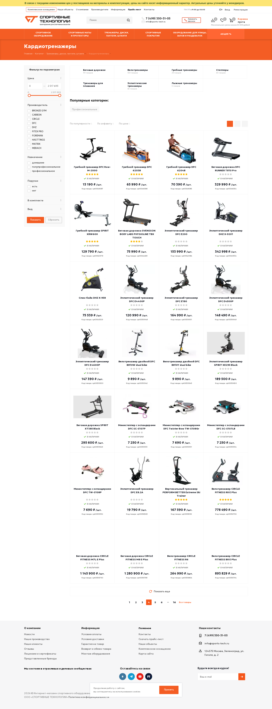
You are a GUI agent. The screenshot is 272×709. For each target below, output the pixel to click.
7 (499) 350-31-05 (157, 18)
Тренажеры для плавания (93, 84)
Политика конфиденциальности (88, 697)
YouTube (140, 676)
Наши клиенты (33, 643)
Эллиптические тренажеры (137, 84)
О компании (82, 9)
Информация (118, 9)
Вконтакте (122, 676)
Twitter (148, 676)
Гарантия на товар (92, 643)
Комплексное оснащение (41, 9)
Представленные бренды (40, 658)
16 (174, 602)
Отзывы (29, 648)
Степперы (222, 70)
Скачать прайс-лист (151, 639)
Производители (99, 9)
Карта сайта (146, 653)
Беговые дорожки (94, 70)
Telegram (131, 676)
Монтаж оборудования (95, 653)
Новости (29, 634)
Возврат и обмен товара (96, 648)
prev (122, 602)
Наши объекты (65, 9)
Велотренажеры (138, 70)
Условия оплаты (91, 634)
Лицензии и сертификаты (40, 653)
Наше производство (37, 639)
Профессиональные (84, 109)
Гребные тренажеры (184, 70)
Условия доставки (92, 639)
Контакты (149, 9)
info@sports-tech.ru (155, 21)
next (195, 602)
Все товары (185, 602)
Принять (169, 689)
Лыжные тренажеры (184, 83)
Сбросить (53, 219)
